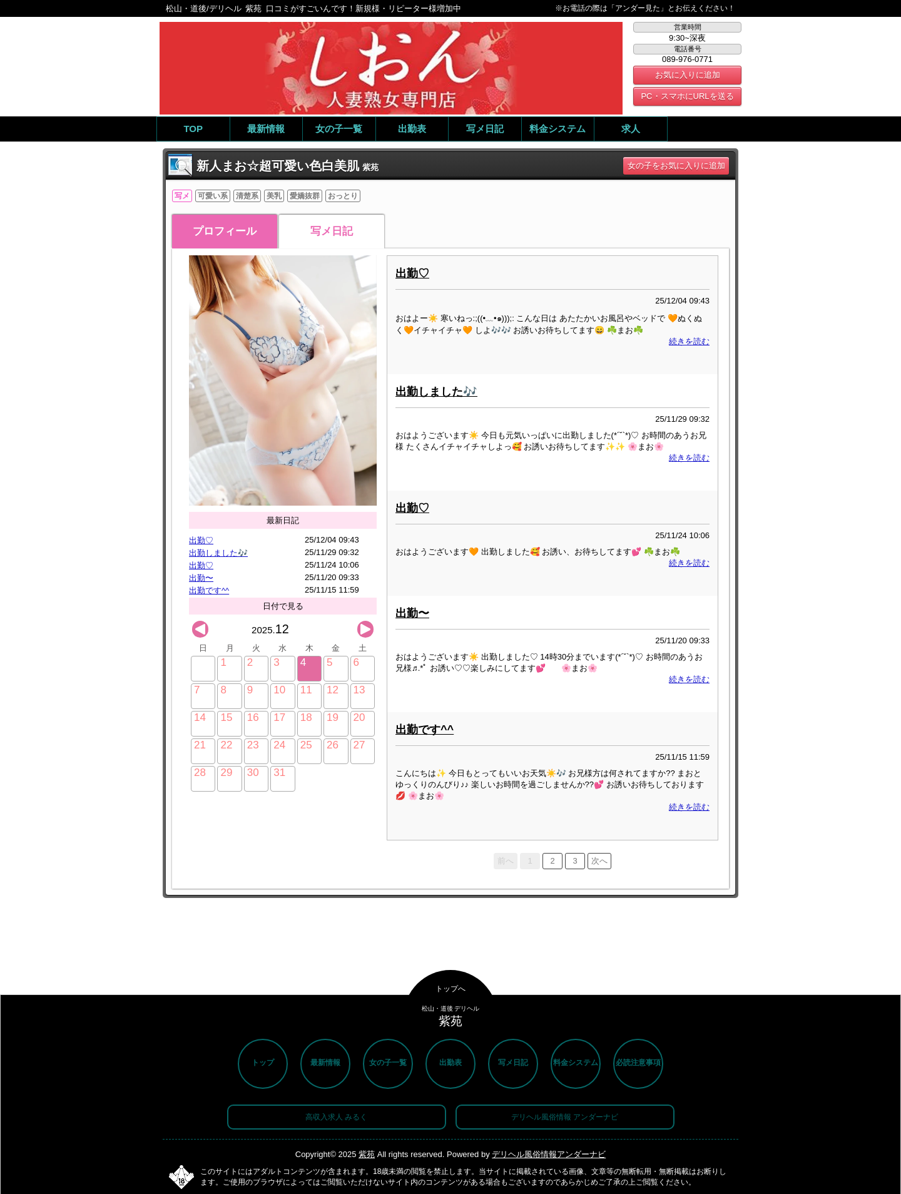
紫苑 (367, 1154)
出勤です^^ (209, 590)
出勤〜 (201, 578)
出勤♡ (201, 540)
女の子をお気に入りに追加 (676, 165)
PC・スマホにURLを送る (687, 96)
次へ (599, 860)
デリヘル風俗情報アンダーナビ (549, 1154)
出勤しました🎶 (218, 553)
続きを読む (689, 341)
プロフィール (225, 231)
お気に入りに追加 (687, 74)
